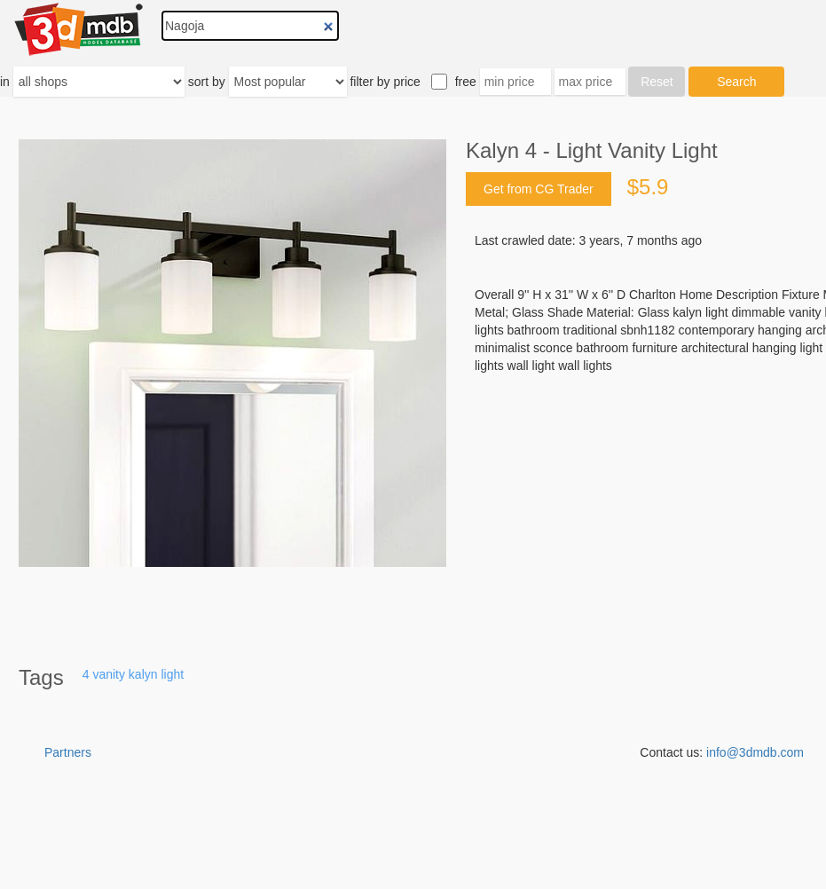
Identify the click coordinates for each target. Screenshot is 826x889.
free (465, 82)
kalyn (143, 674)
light (172, 674)
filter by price (385, 82)
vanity (108, 674)
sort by (206, 82)
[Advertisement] (413, 844)
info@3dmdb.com (755, 752)
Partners (67, 752)
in (5, 82)
